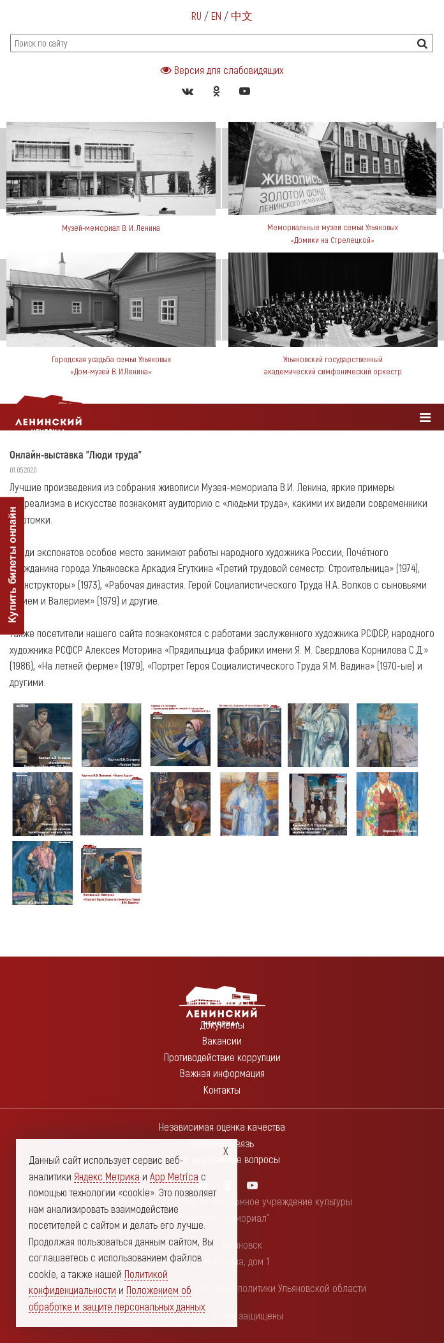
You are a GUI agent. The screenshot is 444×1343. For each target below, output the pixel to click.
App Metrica (174, 1176)
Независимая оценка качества (222, 1126)
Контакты (222, 1089)
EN (216, 15)
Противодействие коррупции (222, 1056)
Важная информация (222, 1072)
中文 (242, 15)
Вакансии (222, 1040)
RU (196, 15)
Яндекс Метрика (107, 1176)
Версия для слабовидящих (222, 69)
